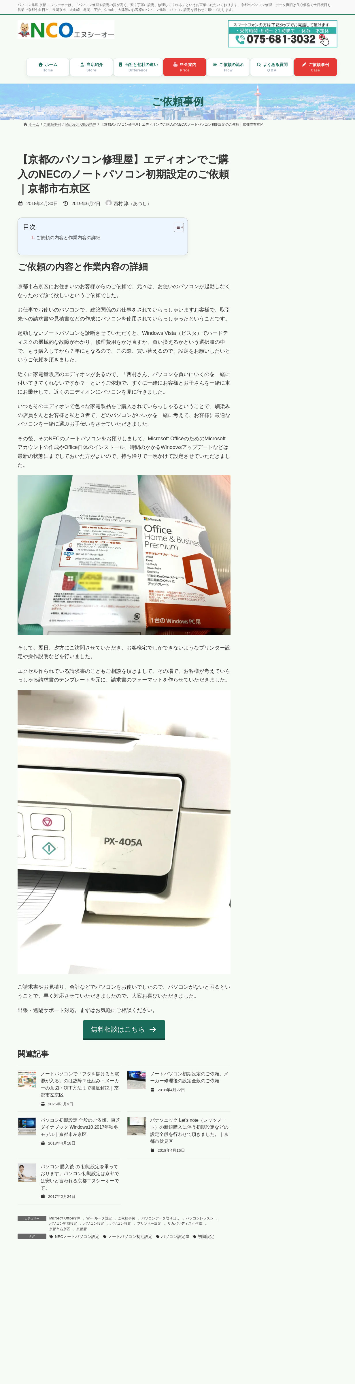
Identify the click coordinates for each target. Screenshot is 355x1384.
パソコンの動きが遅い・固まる (294, 182)
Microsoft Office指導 (64, 1218)
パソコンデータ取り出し (160, 1218)
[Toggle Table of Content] (175, 227)
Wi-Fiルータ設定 (99, 1218)
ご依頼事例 (126, 1218)
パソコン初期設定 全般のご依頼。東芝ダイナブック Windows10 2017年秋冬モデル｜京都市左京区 (80, 1127)
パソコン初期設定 (63, 1223)
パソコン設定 (93, 1223)
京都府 (81, 1229)
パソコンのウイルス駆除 (287, 197)
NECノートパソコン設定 (77, 1236)
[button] (124, 1029)
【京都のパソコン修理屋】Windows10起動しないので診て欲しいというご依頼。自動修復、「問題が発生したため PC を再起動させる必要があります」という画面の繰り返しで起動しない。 (201, 1292)
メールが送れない (280, 226)
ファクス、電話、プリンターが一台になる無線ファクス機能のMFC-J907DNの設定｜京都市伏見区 (90, 1279)
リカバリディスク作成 (184, 1223)
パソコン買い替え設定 (285, 212)
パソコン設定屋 (175, 1236)
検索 (322, 250)
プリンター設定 (149, 1223)
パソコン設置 (120, 1223)
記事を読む (80, 1336)
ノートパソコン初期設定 (130, 1236)
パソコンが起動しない (285, 167)
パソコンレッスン (200, 1218)
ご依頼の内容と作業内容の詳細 (68, 237)
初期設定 (206, 1236)
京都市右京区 (59, 1229)
